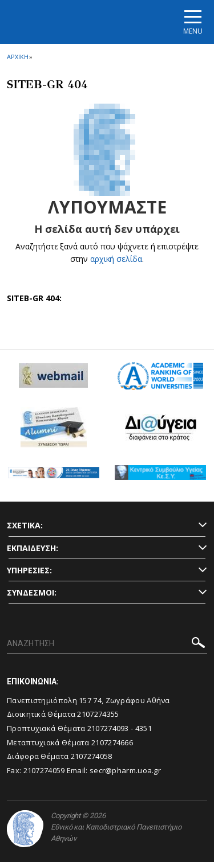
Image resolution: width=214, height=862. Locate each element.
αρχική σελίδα (116, 258)
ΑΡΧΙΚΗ (17, 56)
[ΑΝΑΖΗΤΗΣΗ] (107, 644)
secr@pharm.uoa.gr (125, 770)
